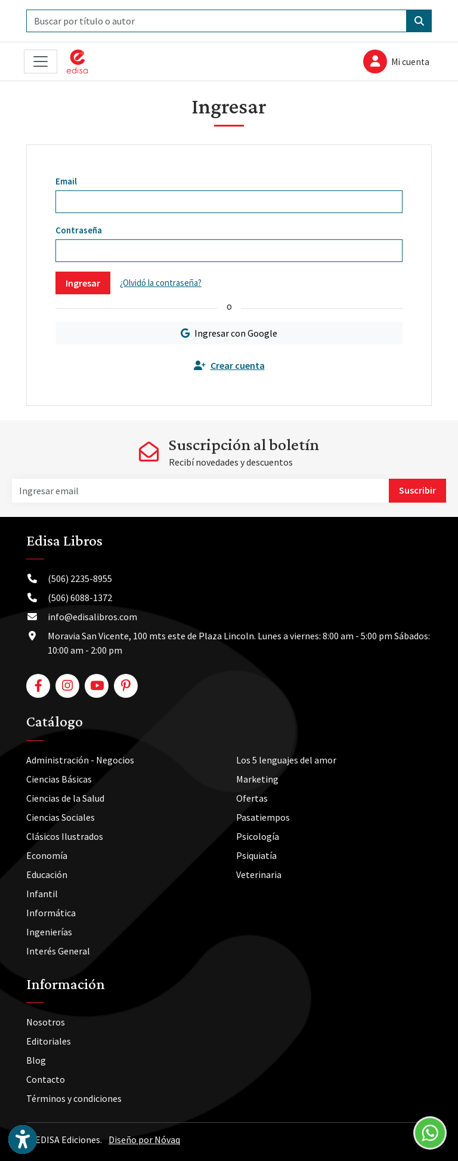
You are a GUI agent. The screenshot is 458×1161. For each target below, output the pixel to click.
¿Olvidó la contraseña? (161, 282)
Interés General (58, 951)
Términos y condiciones (74, 1098)
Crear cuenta (229, 365)
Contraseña (78, 230)
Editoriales (48, 1041)
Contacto (45, 1079)
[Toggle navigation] (40, 62)
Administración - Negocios (80, 760)
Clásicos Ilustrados (64, 836)
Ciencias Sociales (60, 817)
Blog (36, 1060)
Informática (51, 913)
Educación (46, 874)
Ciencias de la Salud (65, 798)
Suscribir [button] (417, 490)
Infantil (42, 894)
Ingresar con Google (229, 333)
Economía (46, 855)
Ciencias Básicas (59, 779)
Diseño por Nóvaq (144, 1139)
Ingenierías (49, 932)
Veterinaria (258, 874)
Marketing (257, 779)
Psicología (257, 836)
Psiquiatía (256, 855)
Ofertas (252, 798)
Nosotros (45, 1022)
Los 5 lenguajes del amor (286, 760)
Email (66, 181)
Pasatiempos (263, 817)
